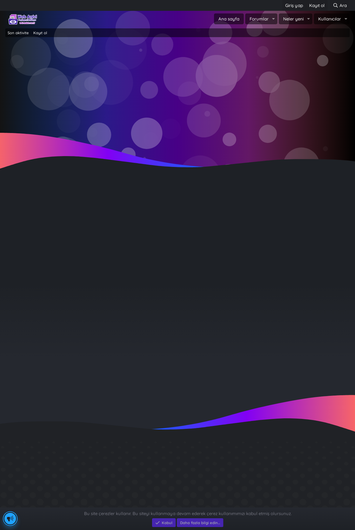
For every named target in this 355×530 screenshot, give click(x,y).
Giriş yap (152, 88)
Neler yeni (293, 19)
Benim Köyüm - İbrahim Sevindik (284, 492)
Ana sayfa (228, 19)
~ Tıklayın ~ (177, 134)
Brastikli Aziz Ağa (266, 502)
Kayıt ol (40, 32)
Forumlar (259, 19)
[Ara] (340, 5)
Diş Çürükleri (261, 471)
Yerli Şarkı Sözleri (227, 224)
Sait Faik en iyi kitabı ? (272, 481)
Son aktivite (18, 32)
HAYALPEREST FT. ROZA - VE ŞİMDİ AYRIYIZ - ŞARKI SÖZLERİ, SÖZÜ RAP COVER (117, 206)
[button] (273, 18)
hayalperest (35, 224)
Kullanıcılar (329, 19)
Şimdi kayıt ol (202, 88)
